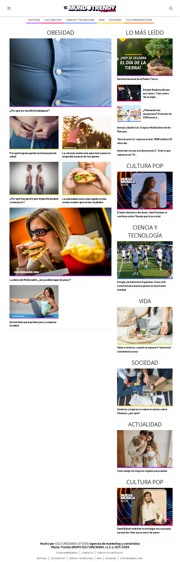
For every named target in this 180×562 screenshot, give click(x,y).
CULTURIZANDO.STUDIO (72, 543)
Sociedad (115, 19)
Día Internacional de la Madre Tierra (137, 78)
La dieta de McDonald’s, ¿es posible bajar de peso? (40, 279)
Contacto (87, 552)
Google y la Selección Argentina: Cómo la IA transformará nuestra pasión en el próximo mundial (141, 285)
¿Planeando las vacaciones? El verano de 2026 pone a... (157, 114)
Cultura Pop (53, 19)
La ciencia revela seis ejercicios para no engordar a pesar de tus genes (86, 154)
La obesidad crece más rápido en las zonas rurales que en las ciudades (84, 200)
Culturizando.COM (139, 19)
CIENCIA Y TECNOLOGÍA (80, 19)
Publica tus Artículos (110, 552)
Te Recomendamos (67, 552)
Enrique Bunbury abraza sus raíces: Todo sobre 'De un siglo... (156, 93)
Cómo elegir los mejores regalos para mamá (142, 470)
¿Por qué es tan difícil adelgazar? (29, 110)
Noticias (34, 19)
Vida (101, 19)
